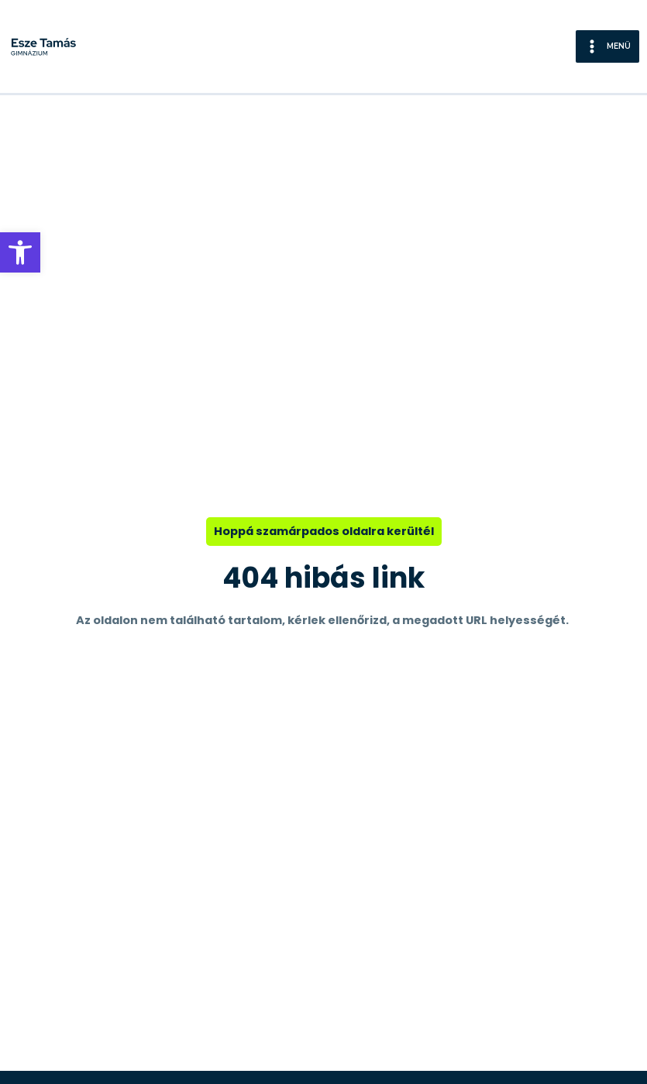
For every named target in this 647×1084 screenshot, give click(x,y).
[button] (20, 252)
